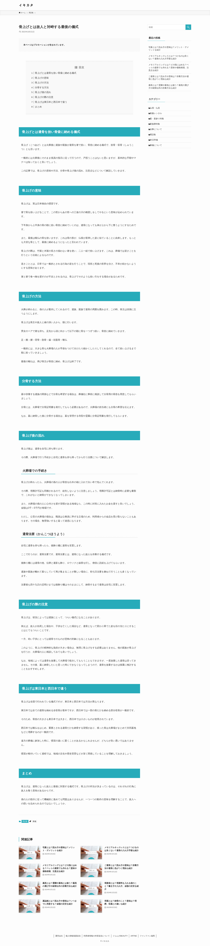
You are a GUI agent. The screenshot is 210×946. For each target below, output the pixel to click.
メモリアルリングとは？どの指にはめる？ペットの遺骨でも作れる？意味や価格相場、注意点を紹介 (169, 67)
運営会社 (59, 936)
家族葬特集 (156, 126)
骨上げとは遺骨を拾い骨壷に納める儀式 (55, 73)
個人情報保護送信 (73, 936)
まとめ (38, 106)
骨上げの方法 (42, 82)
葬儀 (34, 821)
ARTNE (134, 936)
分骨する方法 (42, 87)
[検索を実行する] (188, 27)
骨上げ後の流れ (43, 92)
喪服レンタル (157, 114)
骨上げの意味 (42, 78)
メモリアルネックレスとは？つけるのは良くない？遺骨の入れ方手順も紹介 (169, 57)
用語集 (25, 821)
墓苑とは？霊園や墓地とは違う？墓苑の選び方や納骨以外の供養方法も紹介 (169, 86)
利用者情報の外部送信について (97, 936)
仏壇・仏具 (156, 108)
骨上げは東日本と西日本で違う (51, 102)
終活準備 (155, 144)
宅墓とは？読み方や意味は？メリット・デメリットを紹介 (169, 48)
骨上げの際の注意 (44, 97)
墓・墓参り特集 (158, 120)
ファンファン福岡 (147, 936)
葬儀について (157, 150)
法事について (157, 132)
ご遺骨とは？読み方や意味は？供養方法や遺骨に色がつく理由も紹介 (169, 77)
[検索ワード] (169, 27)
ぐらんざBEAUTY (120, 936)
